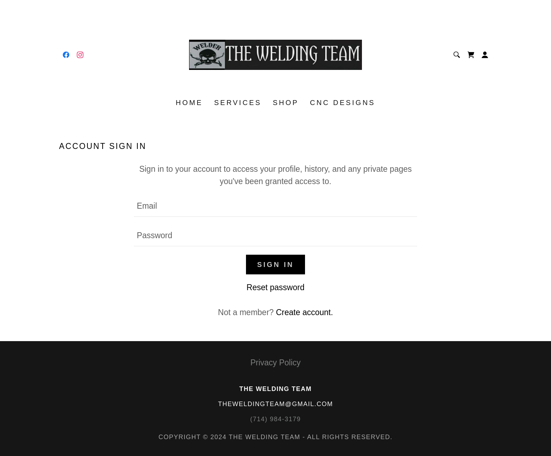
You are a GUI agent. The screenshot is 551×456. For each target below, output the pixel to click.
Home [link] (189, 102)
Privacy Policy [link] (275, 362)
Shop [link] (286, 102)
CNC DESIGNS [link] (342, 102)
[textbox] (275, 206)
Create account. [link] (304, 312)
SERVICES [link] (237, 102)
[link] (66, 55)
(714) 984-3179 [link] (275, 419)
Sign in (275, 264)
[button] (485, 55)
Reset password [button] (276, 287)
